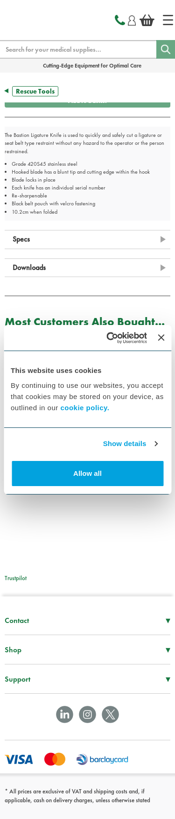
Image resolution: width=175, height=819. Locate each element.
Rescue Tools (35, 91)
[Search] (165, 49)
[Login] (132, 19)
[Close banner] (161, 337)
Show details (125, 443)
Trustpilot (16, 578)
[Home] (168, 20)
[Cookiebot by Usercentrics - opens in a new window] (110, 338)
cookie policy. (84, 408)
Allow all (87, 473)
